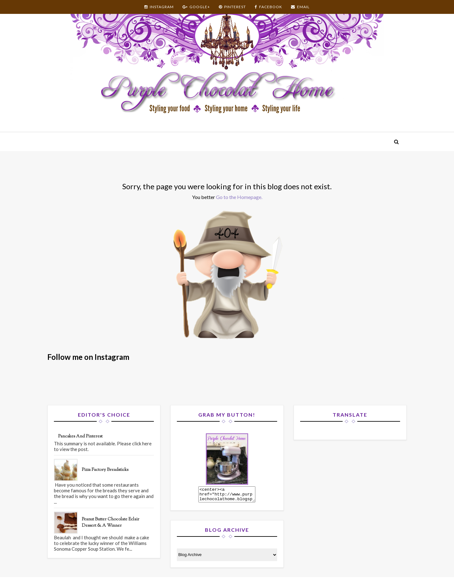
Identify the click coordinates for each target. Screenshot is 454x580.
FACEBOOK (268, 6)
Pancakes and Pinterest (80, 436)
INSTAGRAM (159, 6)
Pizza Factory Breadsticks (105, 470)
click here (142, 443)
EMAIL (300, 6)
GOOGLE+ (196, 6)
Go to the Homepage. (239, 197)
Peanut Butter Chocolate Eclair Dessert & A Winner (110, 522)
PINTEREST (232, 6)
